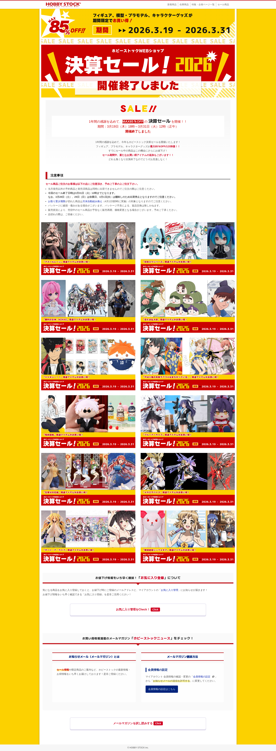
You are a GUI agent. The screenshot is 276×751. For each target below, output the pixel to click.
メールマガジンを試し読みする (138, 723)
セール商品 (223, 4)
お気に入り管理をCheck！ (138, 609)
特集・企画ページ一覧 (203, 4)
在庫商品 (184, 4)
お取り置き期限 (56, 201)
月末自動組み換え (92, 201)
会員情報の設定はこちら (161, 689)
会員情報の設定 (201, 676)
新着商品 (172, 4)
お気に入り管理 (169, 590)
